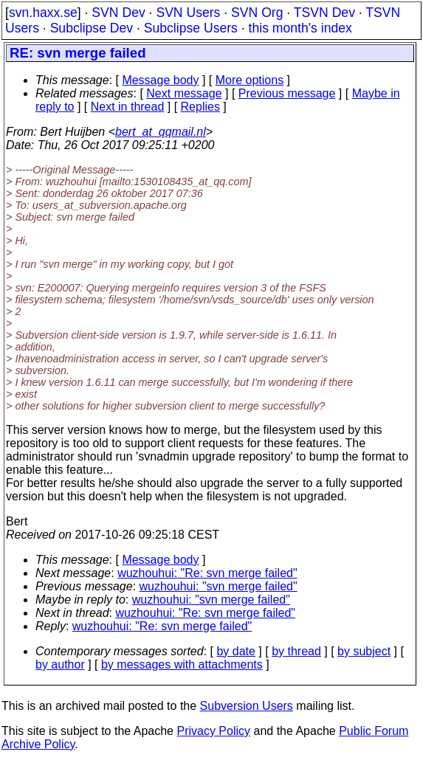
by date (235, 651)
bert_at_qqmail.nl (160, 131)
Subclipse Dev (91, 28)
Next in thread (128, 106)
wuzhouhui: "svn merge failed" (219, 586)
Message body (160, 80)
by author (60, 664)
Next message (183, 93)
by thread (296, 651)
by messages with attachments (182, 664)
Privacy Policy (213, 731)
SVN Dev (118, 12)
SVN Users (188, 12)
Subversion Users (246, 706)
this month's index (300, 28)
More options (250, 80)
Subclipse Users (191, 28)
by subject (364, 651)
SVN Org (257, 12)
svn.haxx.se (43, 12)
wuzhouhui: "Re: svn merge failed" (207, 573)
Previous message (287, 93)
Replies (200, 106)
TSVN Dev (324, 12)
